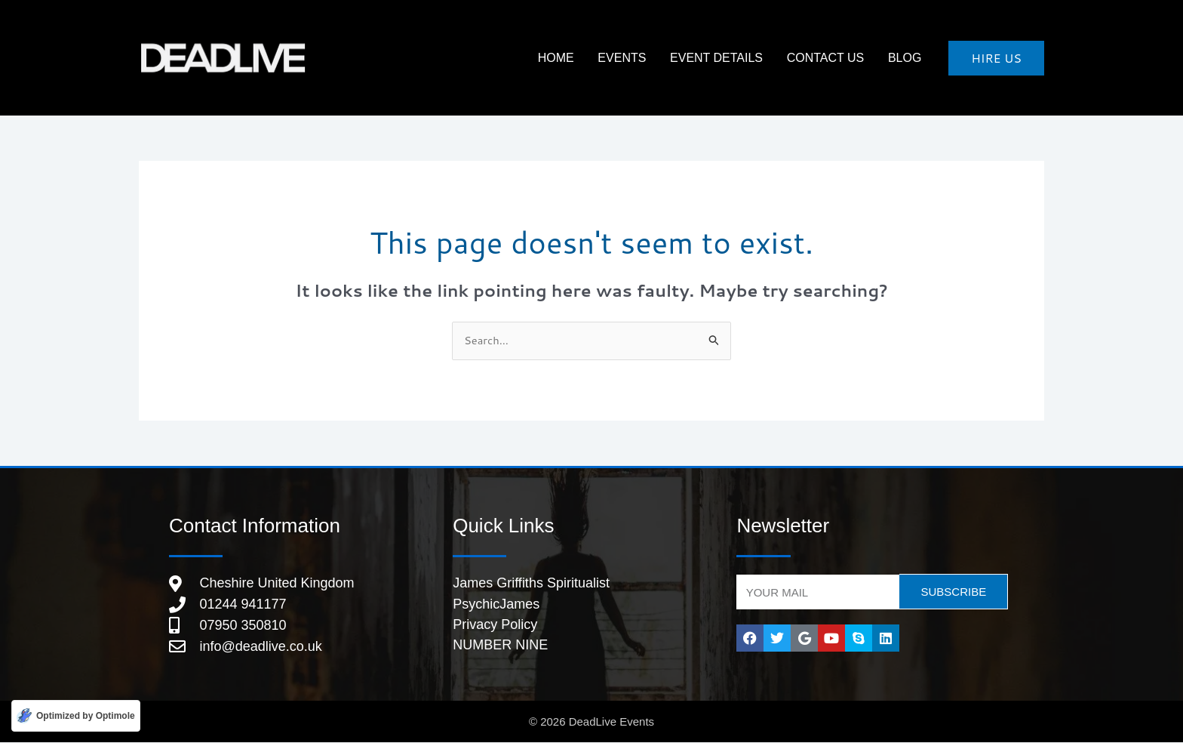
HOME (595, 57)
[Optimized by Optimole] (75, 715)
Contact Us (838, 57)
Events (652, 57)
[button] (996, 58)
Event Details (738, 57)
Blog (909, 57)
